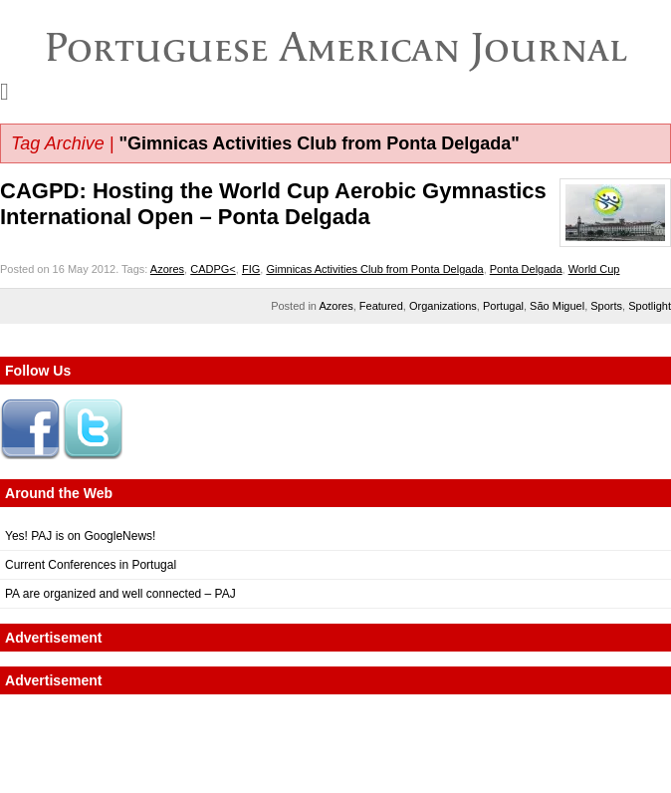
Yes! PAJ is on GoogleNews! (80, 536)
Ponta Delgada (526, 269)
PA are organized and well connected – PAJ (120, 594)
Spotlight (649, 306)
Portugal (503, 306)
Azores (167, 269)
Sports (606, 306)
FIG (251, 269)
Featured (381, 306)
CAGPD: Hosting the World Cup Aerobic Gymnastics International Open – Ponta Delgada (273, 203)
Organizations (443, 306)
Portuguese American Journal (336, 47)
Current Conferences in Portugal (90, 565)
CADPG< (213, 269)
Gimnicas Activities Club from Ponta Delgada (374, 269)
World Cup (594, 269)
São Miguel (557, 306)
